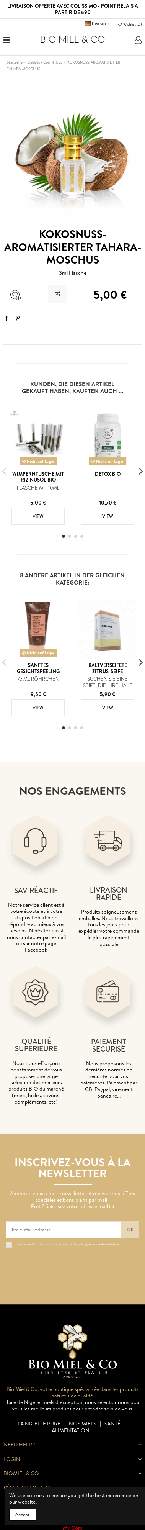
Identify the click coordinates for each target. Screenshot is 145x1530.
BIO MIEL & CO (72, 39)
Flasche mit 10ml (38, 487)
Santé (112, 1423)
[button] (63, 536)
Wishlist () (129, 24)
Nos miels (82, 1423)
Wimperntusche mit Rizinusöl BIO (38, 476)
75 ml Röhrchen (38, 679)
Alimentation (71, 1431)
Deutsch (98, 23)
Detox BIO (108, 473)
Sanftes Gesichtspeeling (38, 668)
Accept (22, 1514)
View (38, 516)
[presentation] (64, 1266)
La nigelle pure (39, 1423)
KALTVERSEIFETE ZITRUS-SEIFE (107, 668)
